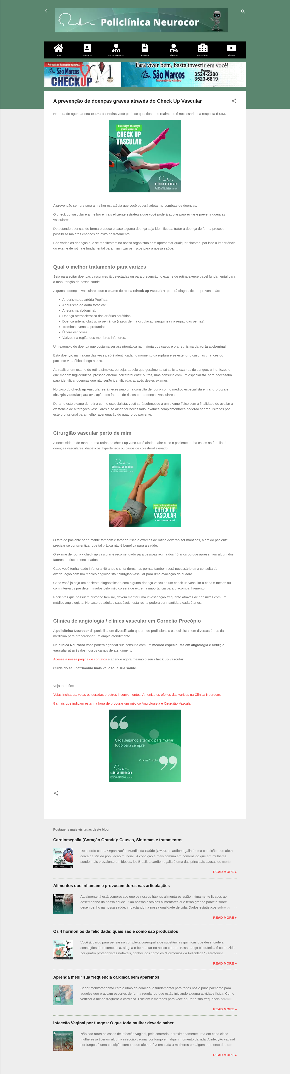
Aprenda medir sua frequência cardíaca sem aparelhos (106, 977)
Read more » (225, 872)
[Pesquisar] (243, 12)
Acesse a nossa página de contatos (80, 659)
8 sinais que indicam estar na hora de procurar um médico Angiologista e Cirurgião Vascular (122, 703)
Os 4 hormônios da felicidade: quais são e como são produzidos (115, 931)
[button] (234, 101)
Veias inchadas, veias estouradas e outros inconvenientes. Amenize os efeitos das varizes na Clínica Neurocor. (137, 694)
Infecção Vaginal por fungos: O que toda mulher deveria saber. (113, 1023)
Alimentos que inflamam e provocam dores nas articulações (111, 885)
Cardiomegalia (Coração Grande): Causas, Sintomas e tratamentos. (118, 840)
